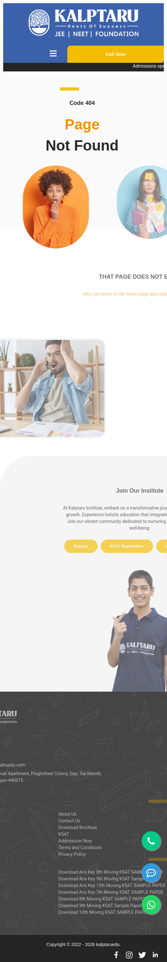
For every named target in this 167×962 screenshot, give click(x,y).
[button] (53, 54)
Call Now (116, 54)
